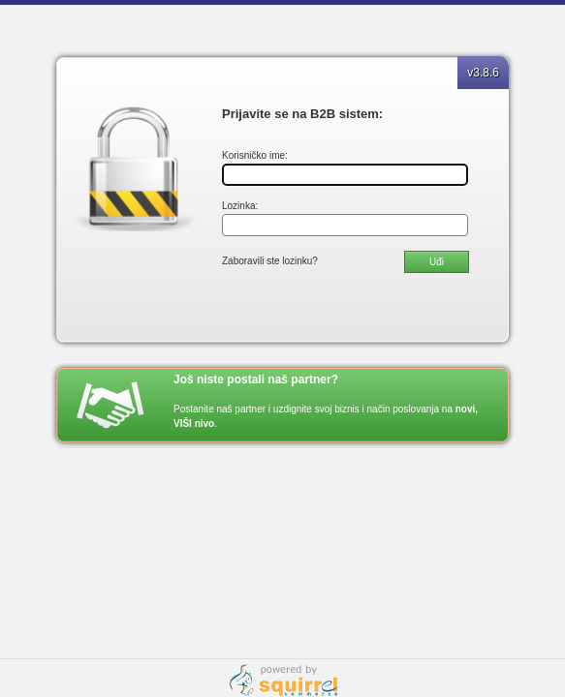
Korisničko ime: (255, 155)
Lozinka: (240, 205)
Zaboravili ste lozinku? (270, 261)
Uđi (436, 262)
